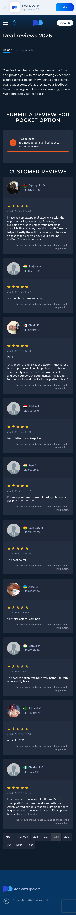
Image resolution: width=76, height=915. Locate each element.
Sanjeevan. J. (36, 266)
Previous (22, 837)
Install (65, 7)
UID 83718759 (31, 271)
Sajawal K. (34, 708)
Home (6, 50)
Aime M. (33, 587)
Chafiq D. (34, 325)
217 (46, 837)
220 (8, 845)
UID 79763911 (31, 772)
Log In (65, 22)
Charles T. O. (36, 767)
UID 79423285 (31, 532)
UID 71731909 (31, 713)
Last (30, 845)
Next (19, 845)
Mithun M (34, 646)
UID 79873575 (31, 410)
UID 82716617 (31, 469)
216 (35, 837)
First (8, 837)
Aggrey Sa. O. (36, 186)
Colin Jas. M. (35, 528)
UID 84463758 (31, 190)
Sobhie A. (34, 406)
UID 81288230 (31, 591)
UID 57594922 (31, 330)
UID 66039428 (31, 650)
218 (56, 837)
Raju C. (32, 465)
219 (66, 837)
